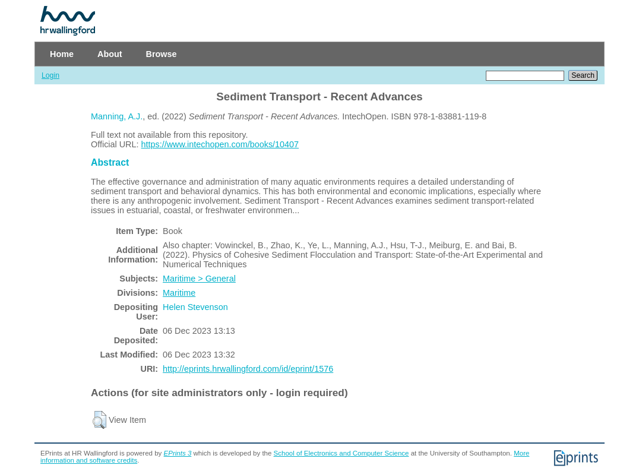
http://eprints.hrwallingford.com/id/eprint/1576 (248, 369)
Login (50, 75)
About (109, 54)
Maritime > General (199, 278)
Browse (161, 54)
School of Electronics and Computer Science (341, 453)
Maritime (179, 293)
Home (62, 54)
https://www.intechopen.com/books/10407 (220, 144)
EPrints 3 (178, 453)
